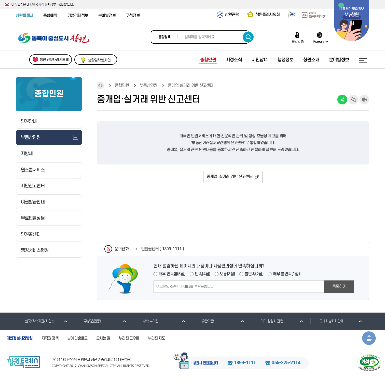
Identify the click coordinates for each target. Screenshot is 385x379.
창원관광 (232, 15)
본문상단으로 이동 (369, 338)
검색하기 (248, 37)
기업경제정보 (77, 15)
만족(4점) (202, 274)
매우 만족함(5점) (172, 274)
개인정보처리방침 (20, 338)
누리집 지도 (156, 338)
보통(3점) (227, 274)
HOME (100, 85)
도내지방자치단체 (327, 321)
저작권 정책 (49, 338)
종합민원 (122, 85)
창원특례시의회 (267, 15)
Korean (318, 41)
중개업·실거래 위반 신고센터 (190, 85)
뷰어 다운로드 (77, 338)
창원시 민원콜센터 (205, 363)
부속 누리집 (146, 321)
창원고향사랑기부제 (54, 60)
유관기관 (203, 321)
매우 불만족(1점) (286, 274)
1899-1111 (245, 363)
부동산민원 (148, 85)
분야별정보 (107, 15)
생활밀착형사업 (99, 60)
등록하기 (339, 286)
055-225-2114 (286, 363)
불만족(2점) (254, 274)
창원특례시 (24, 15)
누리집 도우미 (129, 338)
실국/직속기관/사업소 (35, 321)
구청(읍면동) (88, 321)
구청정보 (133, 15)
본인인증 (297, 41)
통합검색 (164, 37)
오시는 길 (103, 338)
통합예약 (50, 15)
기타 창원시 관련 (267, 321)
